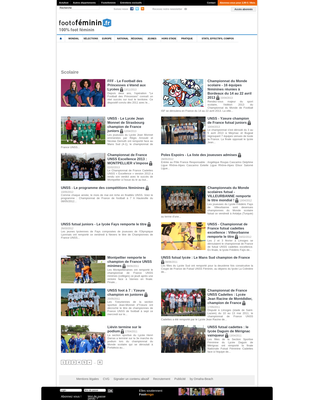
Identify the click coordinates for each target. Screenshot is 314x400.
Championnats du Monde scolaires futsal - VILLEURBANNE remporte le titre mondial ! (230, 193)
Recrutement (149, 379)
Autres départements (84, 2)
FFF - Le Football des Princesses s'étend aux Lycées (125, 84)
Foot (147, 397)
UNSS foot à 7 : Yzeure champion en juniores (126, 290)
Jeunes (151, 38)
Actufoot (63, 2)
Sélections (90, 38)
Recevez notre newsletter (167, 9)
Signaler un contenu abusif (123, 379)
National (123, 38)
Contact (211, 2)
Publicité (165, 379)
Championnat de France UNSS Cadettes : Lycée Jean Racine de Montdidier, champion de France (230, 294)
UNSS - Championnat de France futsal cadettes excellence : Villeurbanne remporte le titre (227, 228)
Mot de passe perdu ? (99, 397)
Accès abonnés (243, 9)
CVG (102, 379)
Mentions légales (85, 379)
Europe (107, 38)
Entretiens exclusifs (131, 2)
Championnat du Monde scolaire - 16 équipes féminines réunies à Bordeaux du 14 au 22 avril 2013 (229, 88)
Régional (137, 38)
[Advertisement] (132, 55)
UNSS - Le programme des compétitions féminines (102, 188)
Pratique (187, 38)
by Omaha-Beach (183, 379)
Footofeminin (108, 2)
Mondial (73, 38)
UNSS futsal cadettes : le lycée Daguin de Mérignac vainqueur (228, 331)
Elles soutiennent (150, 393)
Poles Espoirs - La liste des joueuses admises (199, 155)
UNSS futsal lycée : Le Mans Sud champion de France (205, 256)
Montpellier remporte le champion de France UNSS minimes (128, 259)
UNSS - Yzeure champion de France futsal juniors (230, 121)
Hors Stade (169, 38)
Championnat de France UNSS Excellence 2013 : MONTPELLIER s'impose (128, 158)
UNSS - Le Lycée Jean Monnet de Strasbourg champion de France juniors (129, 125)
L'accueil (61, 38)
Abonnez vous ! (69, 397)
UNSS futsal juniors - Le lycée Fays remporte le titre (103, 223)
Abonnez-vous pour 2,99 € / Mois (237, 2)
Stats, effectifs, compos (218, 38)
